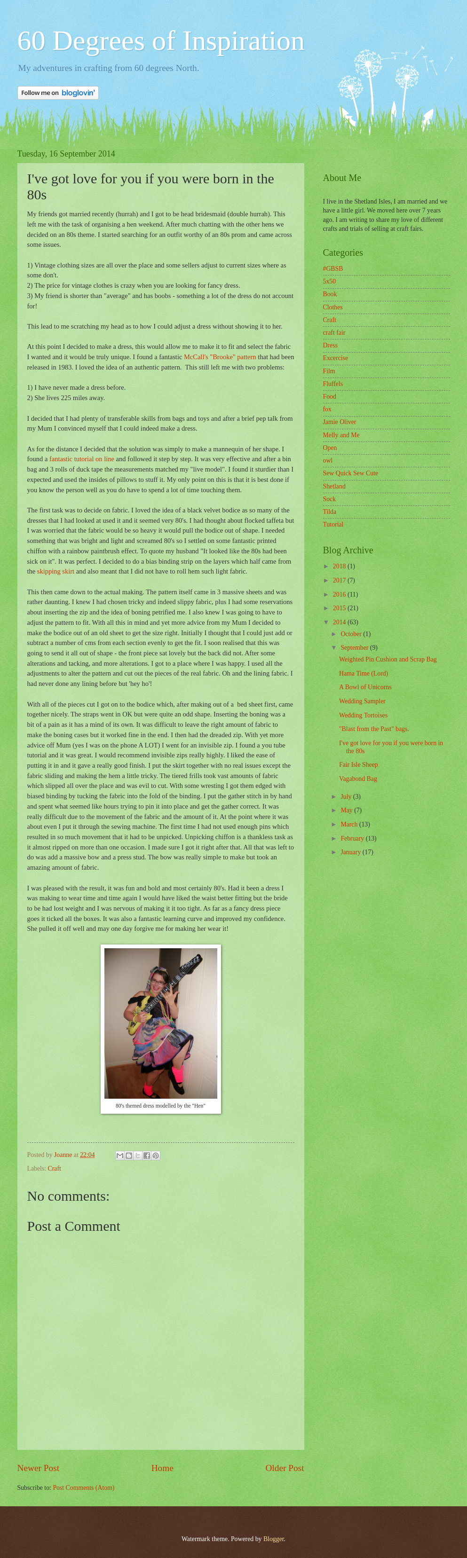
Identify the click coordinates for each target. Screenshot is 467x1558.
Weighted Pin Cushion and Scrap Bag (388, 659)
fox (327, 409)
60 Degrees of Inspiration (161, 40)
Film (329, 371)
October (351, 633)
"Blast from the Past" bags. (374, 728)
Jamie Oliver (339, 421)
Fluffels (333, 383)
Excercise (335, 358)
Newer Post (38, 1468)
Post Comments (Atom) (83, 1487)
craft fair (334, 332)
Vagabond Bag (358, 778)
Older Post (284, 1468)
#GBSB (333, 268)
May (347, 810)
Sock (329, 499)
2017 (340, 580)
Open (330, 447)
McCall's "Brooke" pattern (219, 357)
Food (329, 396)
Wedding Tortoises (363, 715)
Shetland (334, 486)
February (352, 838)
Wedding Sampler (362, 701)
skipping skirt (55, 571)
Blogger (273, 1538)
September (355, 647)
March (349, 824)
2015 (340, 608)
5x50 (329, 281)
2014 (340, 622)
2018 (340, 566)
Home (162, 1468)
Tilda (330, 511)
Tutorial (333, 524)
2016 (340, 594)
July (346, 796)
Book (330, 294)
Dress (330, 345)
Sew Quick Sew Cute (351, 473)
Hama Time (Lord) (363, 673)
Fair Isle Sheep (358, 764)
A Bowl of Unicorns (365, 687)
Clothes (333, 307)
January (351, 852)
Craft (54, 1168)
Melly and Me (341, 435)
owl (328, 460)
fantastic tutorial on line (82, 459)
